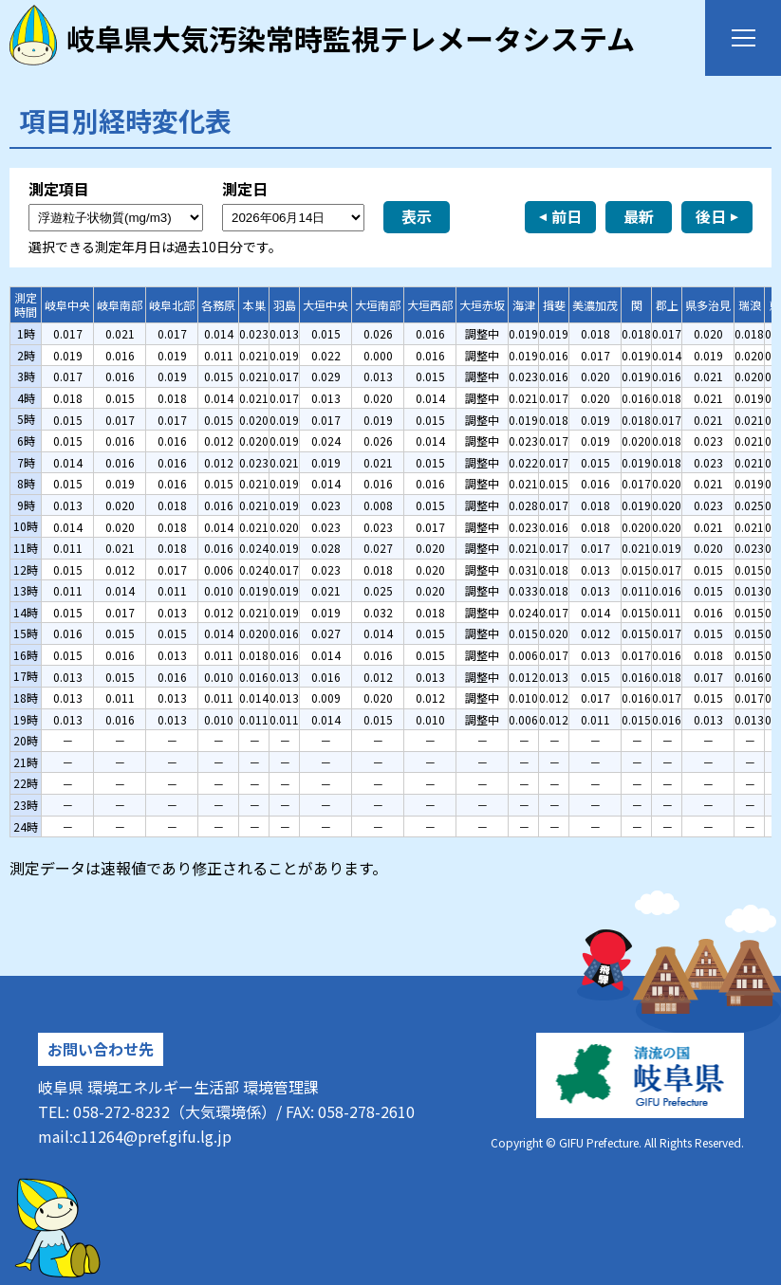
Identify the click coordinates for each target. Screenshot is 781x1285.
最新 (638, 216)
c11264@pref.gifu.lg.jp (152, 1136)
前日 (566, 216)
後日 (711, 216)
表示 (416, 216)
